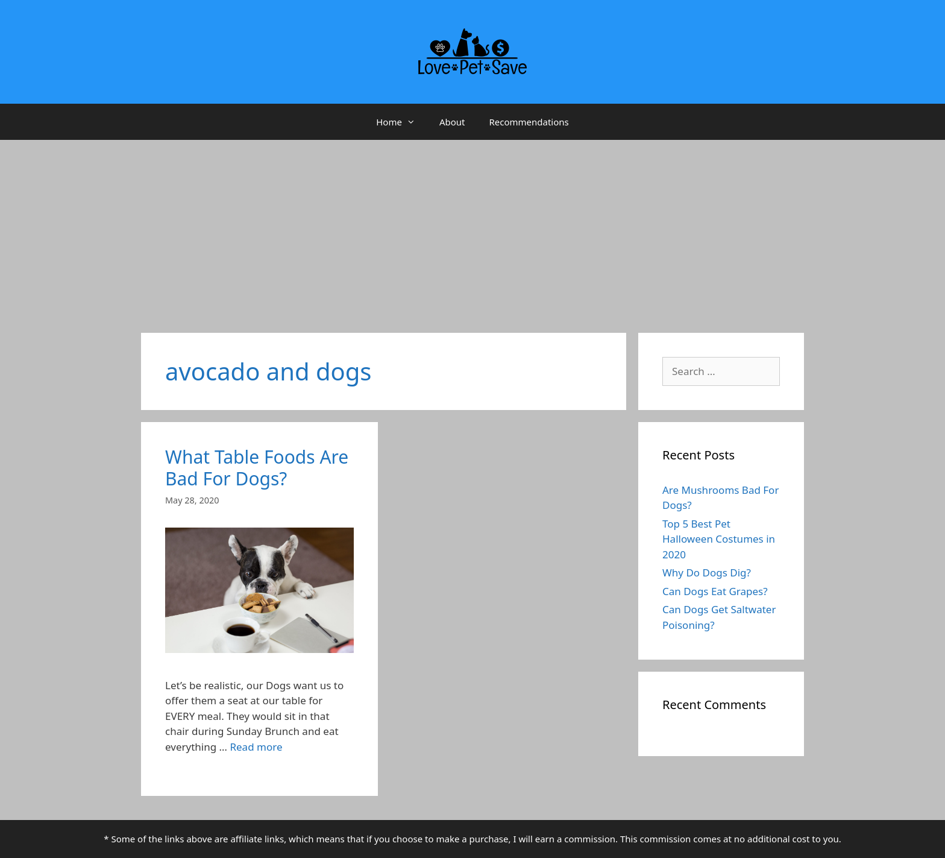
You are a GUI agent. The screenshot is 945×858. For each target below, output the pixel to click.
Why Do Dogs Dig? (706, 572)
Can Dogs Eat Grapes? (715, 591)
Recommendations (528, 122)
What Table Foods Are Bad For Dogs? (256, 467)
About (452, 122)
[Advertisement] (472, 230)
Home (401, 122)
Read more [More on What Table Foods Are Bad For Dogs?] (256, 747)
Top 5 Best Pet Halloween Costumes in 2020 (718, 539)
